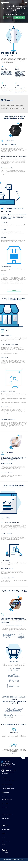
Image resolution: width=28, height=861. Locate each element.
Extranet (3, 837)
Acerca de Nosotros (6, 829)
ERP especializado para (14, 8)
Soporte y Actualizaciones (7, 814)
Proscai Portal (5, 825)
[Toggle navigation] (26, 3)
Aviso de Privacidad (6, 840)
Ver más (14, 290)
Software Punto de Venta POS (8, 780)
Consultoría (4, 810)
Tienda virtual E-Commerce (7, 784)
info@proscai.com (8, 766)
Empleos (3, 844)
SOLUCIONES (5, 773)
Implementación (5, 803)
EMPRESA (4, 822)
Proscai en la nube (5, 792)
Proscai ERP (4, 777)
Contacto (8, 17)
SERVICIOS (4, 796)
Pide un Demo (19, 17)
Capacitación (4, 807)
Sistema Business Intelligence (8, 788)
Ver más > (14, 738)
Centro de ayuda (5, 818)
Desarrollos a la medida (7, 799)
